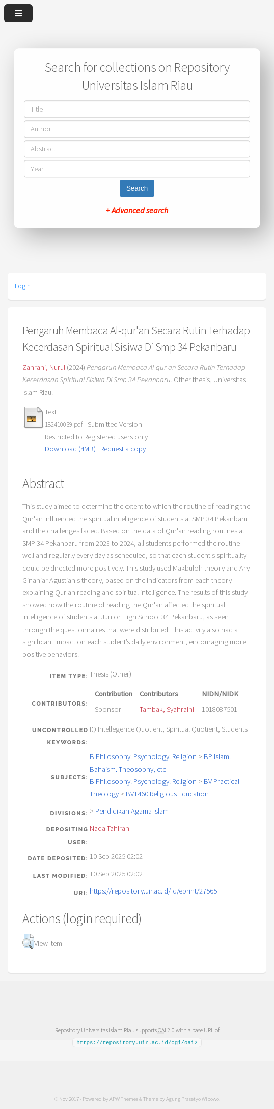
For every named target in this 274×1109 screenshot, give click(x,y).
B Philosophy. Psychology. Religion (143, 756)
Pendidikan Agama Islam (132, 811)
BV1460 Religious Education (167, 793)
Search (137, 189)
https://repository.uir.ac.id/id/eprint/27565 (153, 891)
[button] (28, 941)
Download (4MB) (70, 448)
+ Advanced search (137, 211)
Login (23, 285)
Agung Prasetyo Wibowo (192, 1098)
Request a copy (123, 448)
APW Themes (123, 1098)
